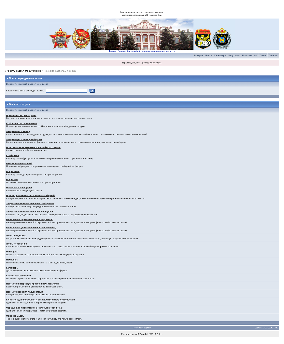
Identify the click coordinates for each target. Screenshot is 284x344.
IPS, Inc (158, 334)
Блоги (209, 55)
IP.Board (141, 334)
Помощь (273, 55)
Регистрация (155, 63)
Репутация (234, 55)
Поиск (263, 55)
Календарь (220, 55)
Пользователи (249, 55)
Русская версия (129, 334)
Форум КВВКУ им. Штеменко (24, 71)
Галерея (198, 55)
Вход (145, 63)
